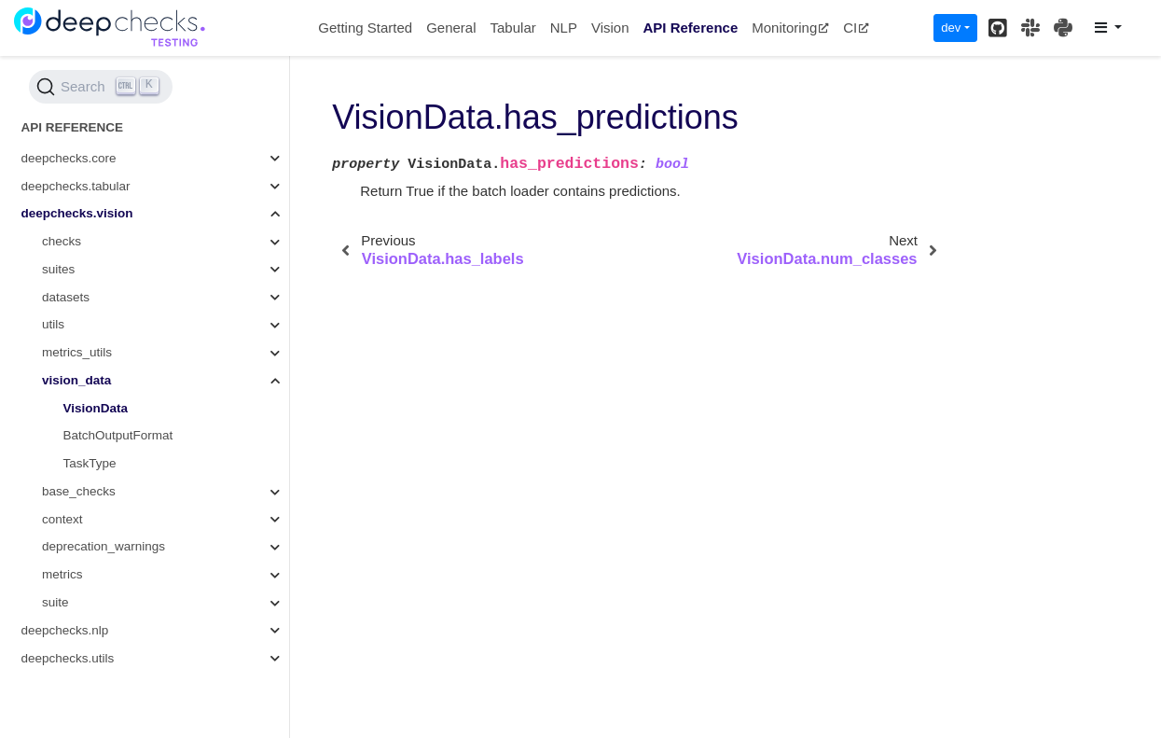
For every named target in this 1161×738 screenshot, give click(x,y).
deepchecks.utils (68, 658)
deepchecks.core (69, 158)
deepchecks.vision (77, 213)
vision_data (76, 380)
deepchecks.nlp (65, 630)
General (451, 27)
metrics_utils (77, 352)
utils (53, 324)
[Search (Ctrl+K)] (101, 87)
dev (951, 28)
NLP (563, 27)
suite (55, 602)
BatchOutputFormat (118, 435)
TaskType (90, 463)
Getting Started (365, 27)
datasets (66, 297)
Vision (610, 27)
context (62, 519)
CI (856, 27)
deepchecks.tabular (76, 186)
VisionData (96, 408)
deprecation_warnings (103, 546)
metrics (62, 574)
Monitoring (790, 27)
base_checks (79, 491)
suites (58, 269)
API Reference (691, 27)
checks (61, 241)
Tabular (513, 27)
